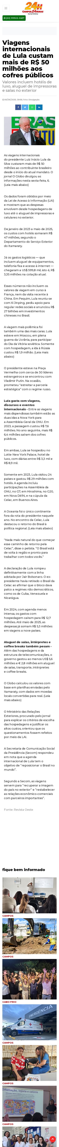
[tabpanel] (29, 897)
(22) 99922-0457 (14, 18)
